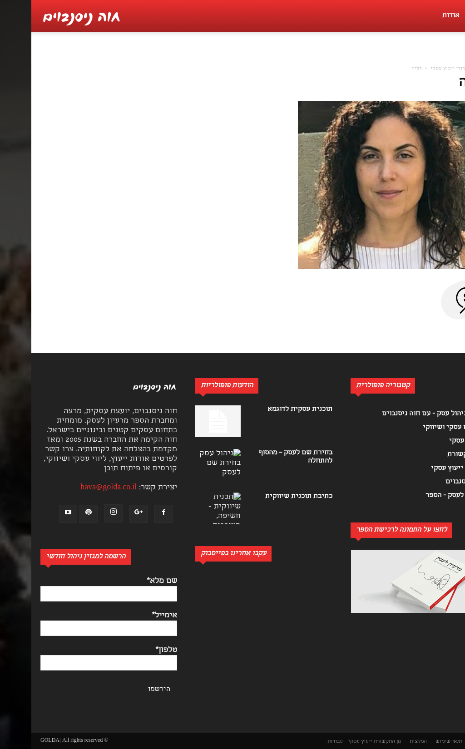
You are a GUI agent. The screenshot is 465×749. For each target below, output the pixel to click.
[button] (453, 57)
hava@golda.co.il (77, 487)
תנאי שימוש (417, 741)
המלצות (387, 741)
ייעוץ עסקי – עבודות (318, 741)
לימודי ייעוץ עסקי (419, 69)
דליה (441, 83)
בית (451, 69)
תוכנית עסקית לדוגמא (268, 409)
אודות (419, 16)
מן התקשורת (356, 741)
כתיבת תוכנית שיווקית (267, 496)
